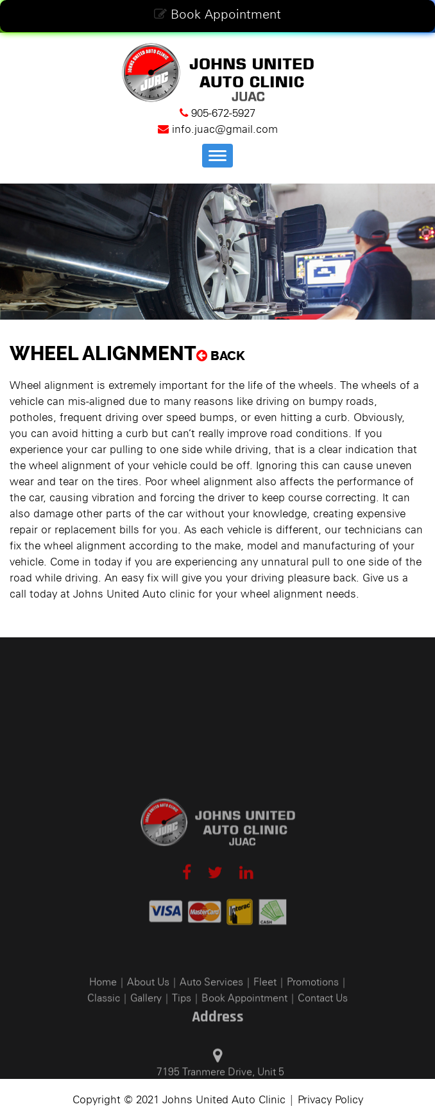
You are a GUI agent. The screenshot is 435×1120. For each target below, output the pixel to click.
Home (103, 1027)
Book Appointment (217, 14)
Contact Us (323, 1043)
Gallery (146, 1043)
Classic (103, 1043)
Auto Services (211, 1027)
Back (220, 356)
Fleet (265, 1027)
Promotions (313, 1027)
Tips (181, 1043)
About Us (148, 1027)
